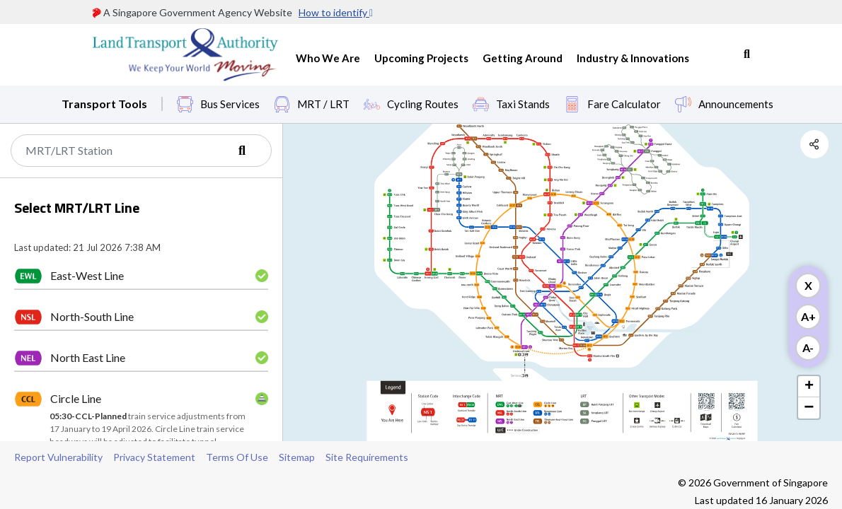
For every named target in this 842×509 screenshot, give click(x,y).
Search (747, 54)
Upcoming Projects (421, 58)
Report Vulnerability (58, 457)
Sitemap (297, 457)
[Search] (141, 150)
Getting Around (523, 58)
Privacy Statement (154, 457)
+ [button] (809, 386)
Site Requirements (366, 457)
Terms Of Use (237, 457)
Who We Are (328, 58)
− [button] (809, 408)
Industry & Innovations (633, 58)
